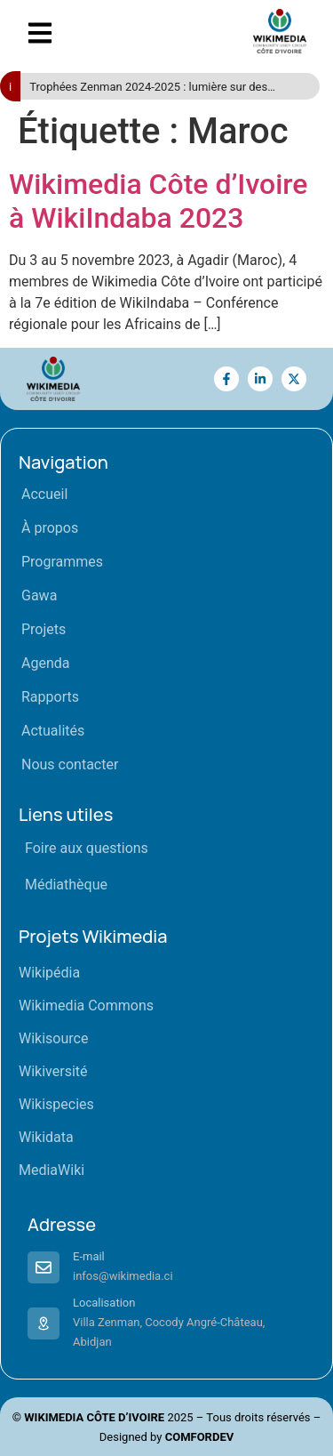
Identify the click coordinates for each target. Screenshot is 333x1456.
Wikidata (46, 1137)
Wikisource (53, 1038)
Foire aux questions (86, 848)
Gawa (39, 595)
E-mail (89, 1256)
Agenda (45, 663)
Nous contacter (69, 764)
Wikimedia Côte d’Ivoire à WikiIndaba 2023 (158, 201)
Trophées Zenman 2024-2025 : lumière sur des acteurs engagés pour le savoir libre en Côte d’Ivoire (161, 87)
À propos (49, 527)
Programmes (62, 561)
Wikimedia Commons (86, 1005)
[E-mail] (43, 1267)
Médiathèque (66, 884)
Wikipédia (49, 972)
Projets (43, 629)
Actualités (52, 730)
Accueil (44, 494)
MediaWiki (51, 1170)
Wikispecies (56, 1104)
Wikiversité (53, 1071)
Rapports (50, 696)
